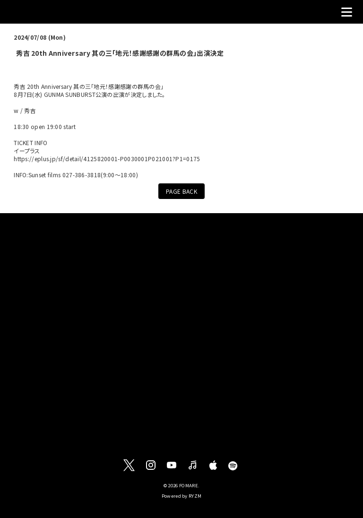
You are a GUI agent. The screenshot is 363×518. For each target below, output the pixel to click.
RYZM (195, 495)
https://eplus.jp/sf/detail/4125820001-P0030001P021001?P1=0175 (107, 159)
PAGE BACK (181, 191)
